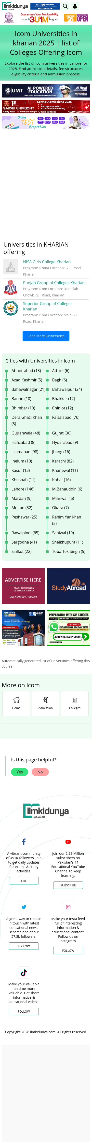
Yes (19, 772)
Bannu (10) (21, 398)
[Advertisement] (46, 181)
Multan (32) (22, 507)
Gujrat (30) (62, 433)
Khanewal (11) (65, 470)
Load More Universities (45, 336)
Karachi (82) (63, 461)
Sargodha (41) (24, 542)
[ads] (23, 586)
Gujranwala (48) (26, 433)
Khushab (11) (23, 479)
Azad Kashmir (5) (27, 380)
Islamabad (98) (25, 451)
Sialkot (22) (21, 551)
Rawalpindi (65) (25, 532)
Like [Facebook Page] (24, 881)
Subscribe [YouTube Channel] (68, 885)
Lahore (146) (23, 489)
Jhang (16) (61, 451)
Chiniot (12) (62, 408)
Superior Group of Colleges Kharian (47, 306)
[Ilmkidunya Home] (15, 6)
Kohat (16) (61, 479)
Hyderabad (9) (65, 442)
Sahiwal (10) (63, 532)
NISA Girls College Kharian (47, 262)
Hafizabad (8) (24, 442)
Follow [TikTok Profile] (24, 1011)
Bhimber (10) (23, 408)
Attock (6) (60, 370)
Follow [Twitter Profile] (24, 946)
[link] (65, 6)
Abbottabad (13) (26, 370)
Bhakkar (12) (63, 398)
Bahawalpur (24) (67, 389)
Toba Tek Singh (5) (69, 551)
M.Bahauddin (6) (67, 489)
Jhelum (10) (22, 461)
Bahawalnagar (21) (28, 389)
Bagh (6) (59, 380)
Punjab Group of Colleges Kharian (54, 282)
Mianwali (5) (63, 498)
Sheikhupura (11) (67, 542)
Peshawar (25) (24, 517)
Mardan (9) (21, 498)
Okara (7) (60, 507)
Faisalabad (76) (65, 417)
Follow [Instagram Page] (68, 951)
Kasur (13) (21, 470)
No (40, 772)
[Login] (75, 6)
